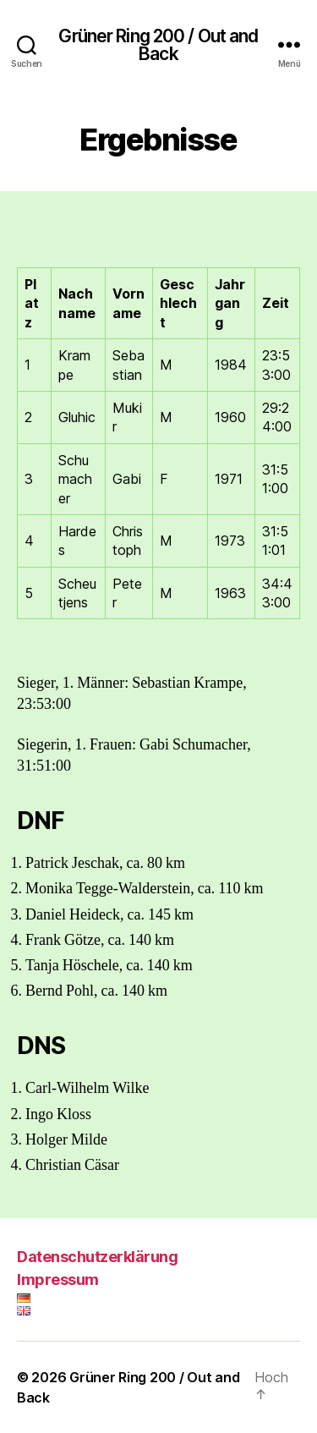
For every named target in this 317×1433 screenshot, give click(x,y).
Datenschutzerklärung (97, 1257)
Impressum (58, 1279)
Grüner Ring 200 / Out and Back (158, 45)
